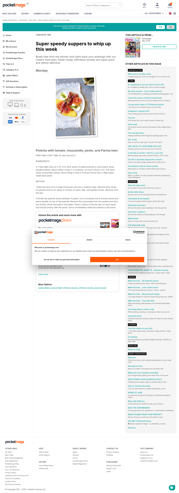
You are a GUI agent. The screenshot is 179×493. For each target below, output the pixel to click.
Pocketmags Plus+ (13, 58)
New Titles (9, 455)
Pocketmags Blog (12, 464)
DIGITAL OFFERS (78, 288)
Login (108, 471)
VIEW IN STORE (159, 47)
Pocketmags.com (147, 455)
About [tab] (127, 240)
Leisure (88, 13)
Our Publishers (11, 467)
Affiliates (109, 455)
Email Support (44, 455)
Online (75, 458)
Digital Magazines (79, 464)
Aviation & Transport (67, 13)
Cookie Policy (10, 481)
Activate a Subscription (15, 87)
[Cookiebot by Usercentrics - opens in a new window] (133, 232)
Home (7, 35)
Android (76, 455)
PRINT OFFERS (63, 288)
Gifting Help (43, 468)
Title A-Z (8, 64)
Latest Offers (10, 75)
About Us (143, 452)
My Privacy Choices (13, 484)
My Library (9, 41)
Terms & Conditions (12, 478)
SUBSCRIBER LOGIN (46, 288)
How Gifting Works (46, 465)
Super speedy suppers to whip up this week (54, 20)
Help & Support (11, 93)
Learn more (43, 274)
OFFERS (25, 13)
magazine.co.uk (146, 458)
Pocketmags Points (80, 461)
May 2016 (32, 20)
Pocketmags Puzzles (14, 52)
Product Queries (112, 452)
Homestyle (23, 20)
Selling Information (113, 465)
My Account (10, 47)
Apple (75, 452)
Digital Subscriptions (10, 20)
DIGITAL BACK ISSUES (96, 288)
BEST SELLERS (9, 13)
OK (117, 260)
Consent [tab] (51, 240)
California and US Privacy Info (16, 475)
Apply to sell (111, 468)
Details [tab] (89, 240)
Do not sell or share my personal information (62, 260)
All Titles (8, 452)
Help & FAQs (44, 452)
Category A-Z (10, 70)
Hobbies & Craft (42, 13)
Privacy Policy (10, 473)
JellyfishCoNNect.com (149, 461)
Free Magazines (11, 461)
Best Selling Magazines (14, 458)
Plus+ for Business (12, 470)
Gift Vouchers (11, 81)
